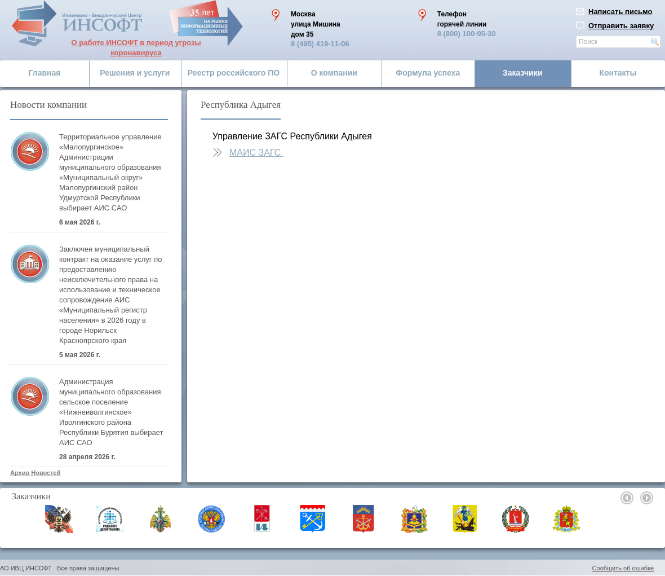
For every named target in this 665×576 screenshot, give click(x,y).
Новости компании (48, 104)
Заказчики (522, 72)
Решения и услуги (135, 72)
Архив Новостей (35, 472)
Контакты (617, 72)
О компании (334, 72)
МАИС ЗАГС (256, 152)
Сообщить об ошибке (623, 568)
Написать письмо (620, 11)
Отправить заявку (621, 25)
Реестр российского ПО (234, 72)
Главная (45, 72)
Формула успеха (428, 72)
